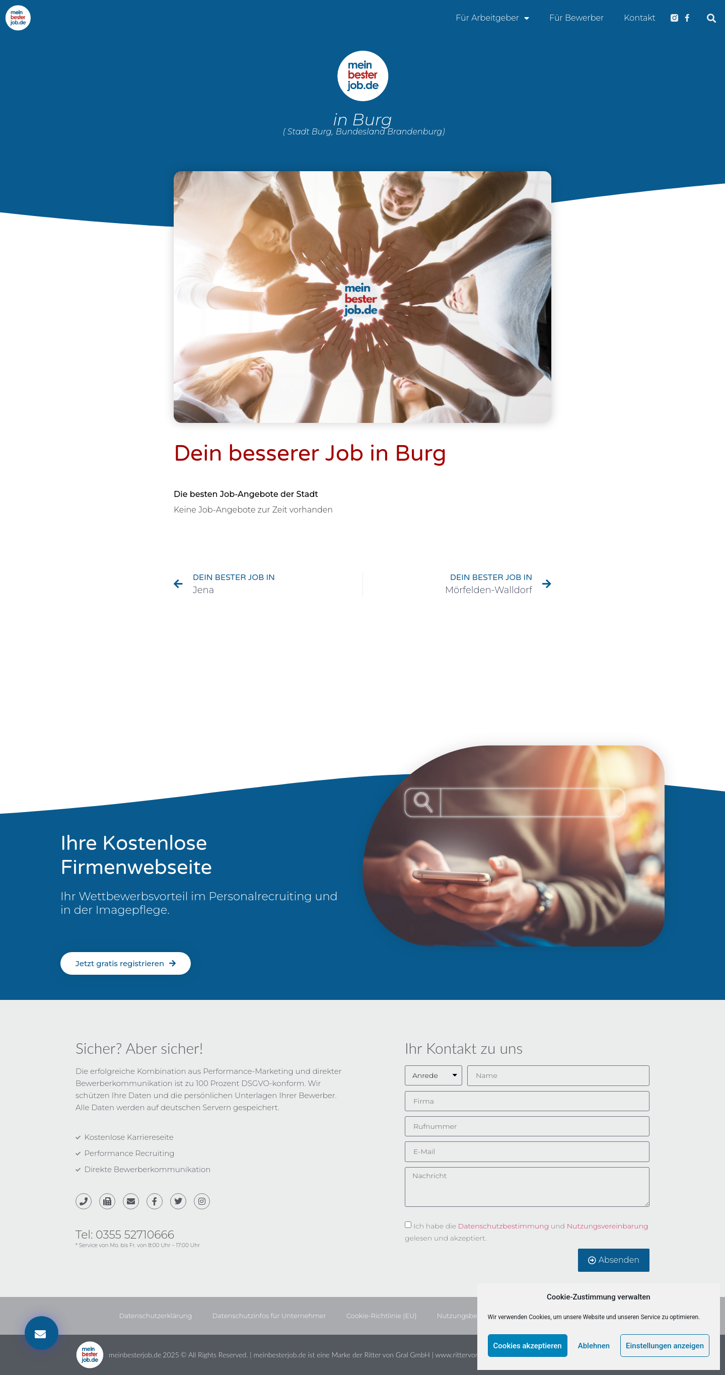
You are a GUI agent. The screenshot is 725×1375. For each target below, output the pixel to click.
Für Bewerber (576, 18)
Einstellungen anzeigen (665, 1345)
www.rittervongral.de (467, 1354)
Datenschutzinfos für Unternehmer (269, 1316)
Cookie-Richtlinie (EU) (381, 1316)
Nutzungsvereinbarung (607, 1225)
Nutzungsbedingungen (475, 1316)
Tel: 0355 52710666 (125, 1235)
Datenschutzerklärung (155, 1316)
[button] (711, 18)
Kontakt (640, 18)
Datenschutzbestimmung (503, 1225)
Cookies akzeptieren (527, 1345)
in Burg (362, 119)
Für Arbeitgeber (492, 18)
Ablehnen (594, 1345)
